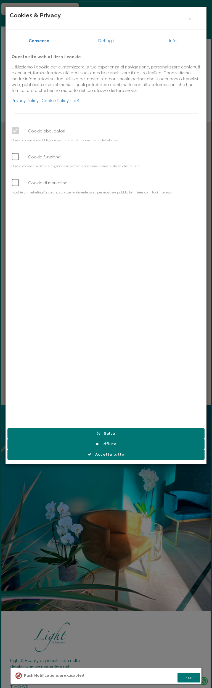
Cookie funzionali (46, 157)
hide (189, 677)
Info (173, 40)
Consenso (39, 40)
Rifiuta (106, 444)
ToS (76, 100)
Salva (106, 433)
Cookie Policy (56, 100)
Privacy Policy (26, 100)
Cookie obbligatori (47, 131)
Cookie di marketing (48, 182)
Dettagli (106, 40)
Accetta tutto (106, 454)
